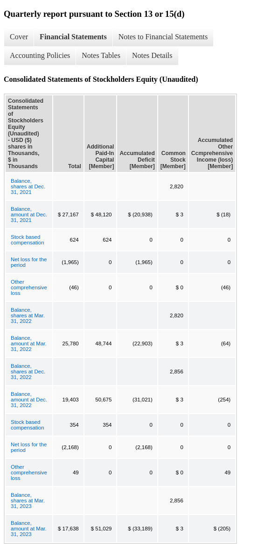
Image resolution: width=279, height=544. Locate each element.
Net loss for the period (29, 262)
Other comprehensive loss (29, 287)
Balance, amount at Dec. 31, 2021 (29, 214)
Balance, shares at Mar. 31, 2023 (28, 500)
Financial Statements (73, 37)
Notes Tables (101, 55)
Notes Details (152, 55)
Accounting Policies (40, 55)
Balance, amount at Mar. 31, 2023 (29, 528)
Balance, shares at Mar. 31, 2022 (28, 315)
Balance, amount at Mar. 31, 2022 (29, 343)
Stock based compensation (27, 239)
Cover (19, 37)
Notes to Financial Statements (163, 37)
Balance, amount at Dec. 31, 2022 (29, 399)
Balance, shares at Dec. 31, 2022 (28, 371)
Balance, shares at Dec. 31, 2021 (28, 186)
